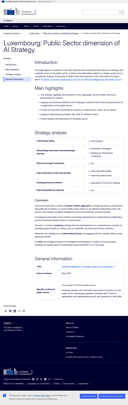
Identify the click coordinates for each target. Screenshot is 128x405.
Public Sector (35, 33)
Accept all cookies (89, 396)
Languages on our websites (38, 383)
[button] (6, 311)
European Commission (12, 33)
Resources (61, 26)
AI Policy (69, 352)
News (26, 26)
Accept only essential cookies (112, 396)
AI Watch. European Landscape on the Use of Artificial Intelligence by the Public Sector (81, 79)
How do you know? (46, 1)
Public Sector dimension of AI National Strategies (61, 33)
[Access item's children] (20, 26)
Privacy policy (69, 383)
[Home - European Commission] (21, 11)
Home (6, 26)
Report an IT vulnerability (14, 383)
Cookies (56, 383)
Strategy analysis (13, 74)
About (15, 26)
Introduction (10, 64)
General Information (14, 79)
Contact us (70, 332)
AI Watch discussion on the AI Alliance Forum (84, 357)
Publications (47, 26)
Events (36, 26)
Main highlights (12, 69)
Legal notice (83, 383)
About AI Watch (72, 327)
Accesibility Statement (75, 336)
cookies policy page (42, 395)
